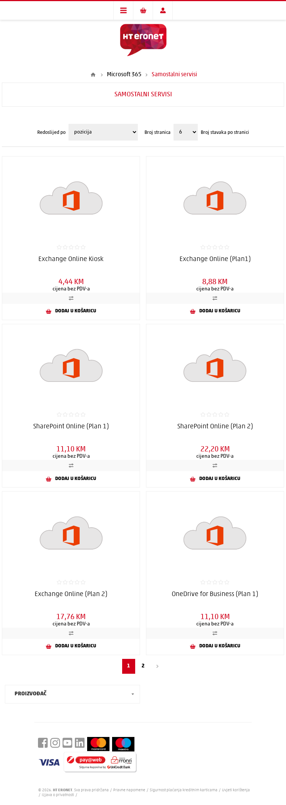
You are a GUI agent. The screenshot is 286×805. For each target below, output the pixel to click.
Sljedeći (157, 666)
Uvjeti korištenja (236, 790)
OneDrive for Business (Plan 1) (215, 594)
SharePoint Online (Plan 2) (215, 426)
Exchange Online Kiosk (71, 259)
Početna (93, 75)
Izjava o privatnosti (58, 795)
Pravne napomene (129, 790)
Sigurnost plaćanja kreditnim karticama (184, 790)
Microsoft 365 (124, 75)
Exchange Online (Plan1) (215, 259)
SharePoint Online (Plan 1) (71, 426)
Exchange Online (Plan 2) (71, 594)
